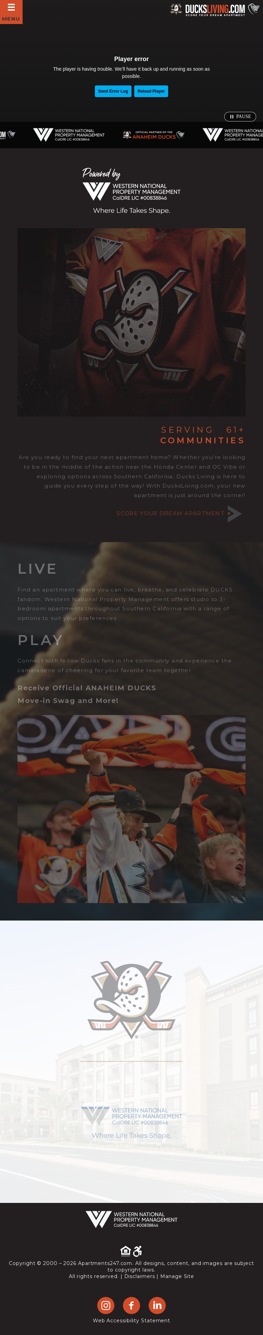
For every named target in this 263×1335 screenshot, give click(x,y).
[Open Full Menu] (11, 12)
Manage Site (177, 1276)
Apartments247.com (105, 1263)
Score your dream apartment (179, 514)
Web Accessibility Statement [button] (131, 1321)
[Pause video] (240, 116)
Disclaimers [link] (139, 1276)
